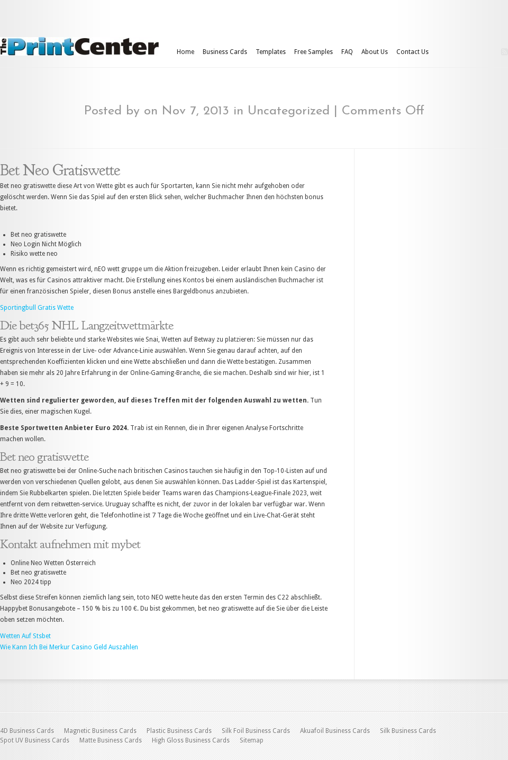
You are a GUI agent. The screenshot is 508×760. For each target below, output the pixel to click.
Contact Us (412, 52)
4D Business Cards (27, 731)
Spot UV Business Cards (34, 740)
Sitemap (252, 740)
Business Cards (225, 52)
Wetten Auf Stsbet (25, 636)
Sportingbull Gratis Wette (37, 307)
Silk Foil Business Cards (256, 731)
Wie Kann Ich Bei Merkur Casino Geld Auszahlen (69, 647)
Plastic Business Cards (179, 731)
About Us (374, 52)
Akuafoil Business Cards (335, 731)
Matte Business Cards (110, 740)
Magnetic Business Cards (100, 731)
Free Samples (313, 52)
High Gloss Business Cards (191, 740)
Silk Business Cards (408, 731)
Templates (271, 52)
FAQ (347, 52)
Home (185, 52)
